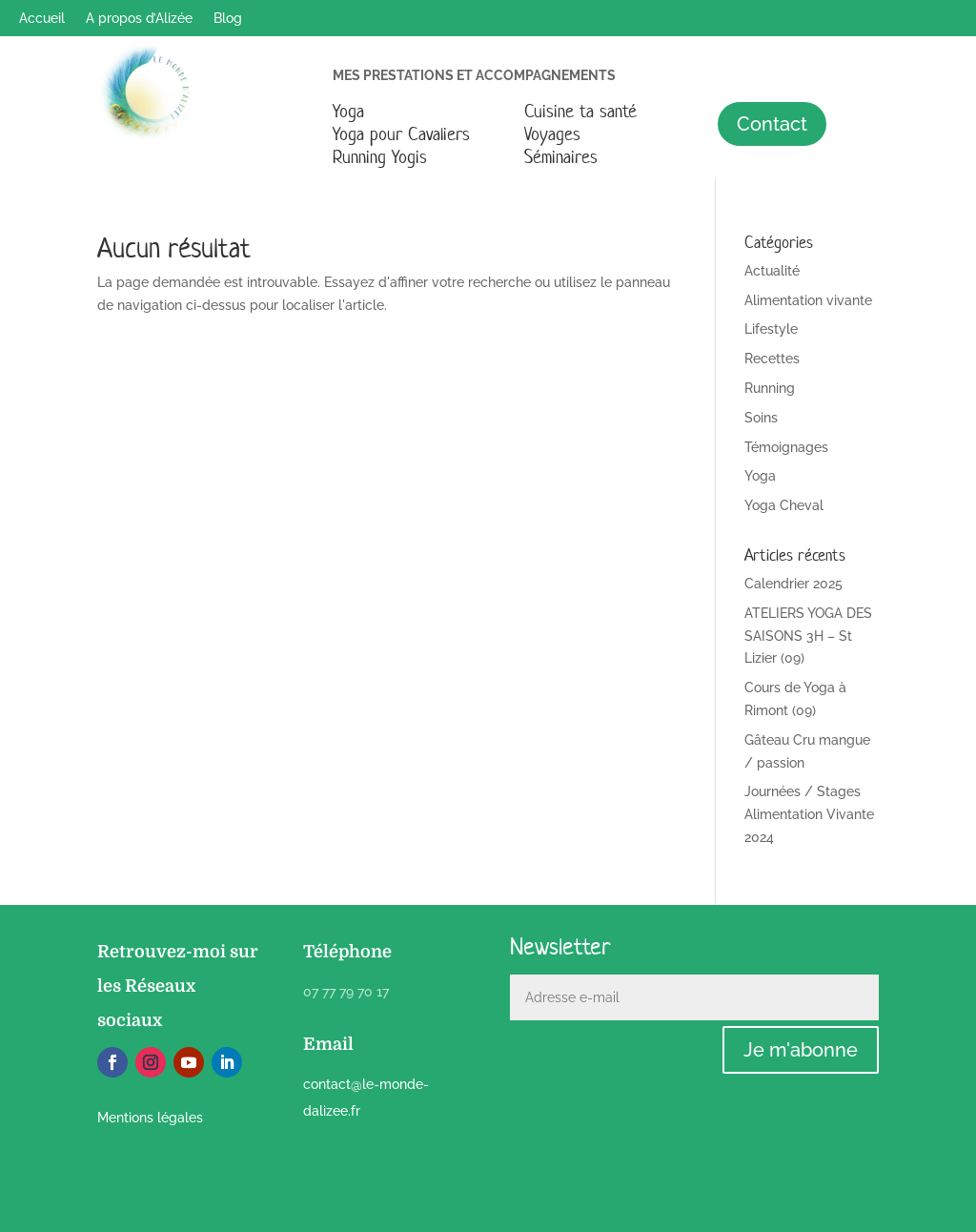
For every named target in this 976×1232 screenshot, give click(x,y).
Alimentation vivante (808, 300)
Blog (228, 18)
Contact (772, 124)
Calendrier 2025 (793, 583)
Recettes (772, 358)
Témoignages (786, 447)
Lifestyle (771, 329)
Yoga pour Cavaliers (401, 134)
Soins (761, 417)
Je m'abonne (800, 1049)
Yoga (348, 111)
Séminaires (561, 157)
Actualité (772, 270)
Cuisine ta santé (580, 111)
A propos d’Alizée (139, 18)
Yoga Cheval (784, 505)
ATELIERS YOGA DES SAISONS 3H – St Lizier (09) (808, 636)
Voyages (552, 134)
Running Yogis (380, 157)
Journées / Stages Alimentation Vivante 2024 (809, 814)
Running (769, 388)
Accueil (42, 18)
